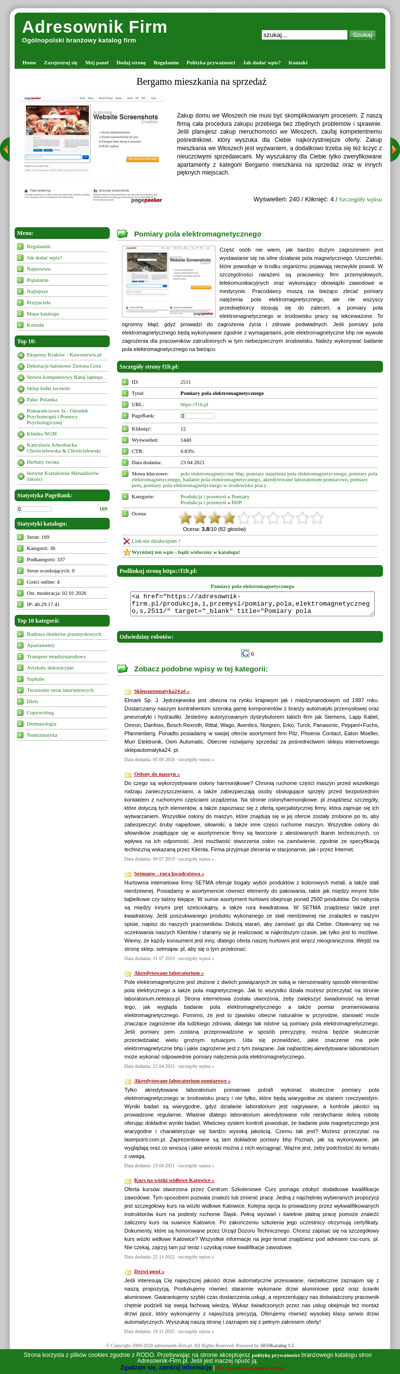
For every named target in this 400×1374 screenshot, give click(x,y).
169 (104, 508)
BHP (236, 502)
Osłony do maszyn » (157, 778)
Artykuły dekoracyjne (50, 667)
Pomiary (240, 496)
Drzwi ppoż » (149, 1275)
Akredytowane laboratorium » (169, 977)
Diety (33, 701)
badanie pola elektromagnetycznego (221, 479)
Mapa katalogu (43, 313)
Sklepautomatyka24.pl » (162, 695)
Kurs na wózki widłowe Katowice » (174, 1184)
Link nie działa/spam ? (156, 541)
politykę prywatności (276, 1355)
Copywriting (40, 712)
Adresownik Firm (95, 26)
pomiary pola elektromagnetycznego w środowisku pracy (204, 485)
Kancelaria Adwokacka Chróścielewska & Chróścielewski (64, 447)
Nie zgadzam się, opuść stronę (250, 1368)
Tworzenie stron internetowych (60, 690)
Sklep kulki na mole (48, 388)
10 (317, 517)
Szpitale (35, 679)
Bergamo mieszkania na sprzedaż (202, 81)
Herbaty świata (43, 462)
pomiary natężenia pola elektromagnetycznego (296, 473)
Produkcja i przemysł (203, 496)
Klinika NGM (42, 433)
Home (29, 62)
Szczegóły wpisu (360, 199)
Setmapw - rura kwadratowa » (169, 878)
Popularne (38, 280)
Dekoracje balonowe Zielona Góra (64, 366)
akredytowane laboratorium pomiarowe (305, 479)
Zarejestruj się (61, 62)
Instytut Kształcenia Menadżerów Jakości (63, 476)
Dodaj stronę (131, 62)
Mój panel (97, 62)
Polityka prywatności (211, 62)
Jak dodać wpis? (262, 62)
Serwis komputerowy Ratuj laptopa (65, 377)
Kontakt (298, 62)
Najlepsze (37, 291)
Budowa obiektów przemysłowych (64, 634)
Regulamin (166, 62)
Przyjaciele (39, 302)
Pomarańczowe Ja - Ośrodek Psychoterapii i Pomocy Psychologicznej (57, 416)
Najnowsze (39, 269)
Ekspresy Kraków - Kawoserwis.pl (64, 354)
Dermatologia (41, 723)
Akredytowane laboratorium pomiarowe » (182, 1085)
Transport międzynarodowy (56, 656)
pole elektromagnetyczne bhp (212, 473)
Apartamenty (41, 645)
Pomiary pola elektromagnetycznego (197, 234)
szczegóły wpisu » (196, 763)
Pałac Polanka (42, 399)
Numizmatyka (42, 735)
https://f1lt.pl (194, 404)
